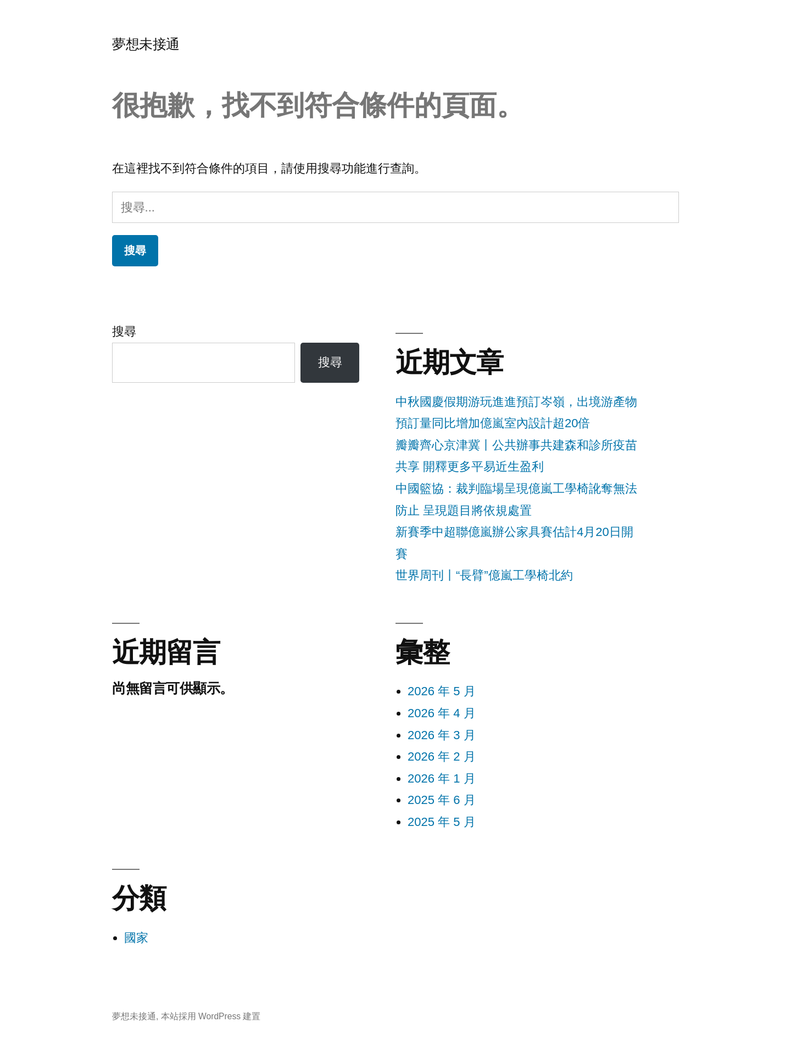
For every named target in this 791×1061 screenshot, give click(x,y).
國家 (136, 938)
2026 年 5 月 (442, 691)
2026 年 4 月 (442, 713)
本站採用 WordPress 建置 (211, 1016)
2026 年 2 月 (442, 756)
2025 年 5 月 (442, 822)
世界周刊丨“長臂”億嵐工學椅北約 (484, 575)
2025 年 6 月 (442, 800)
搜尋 (124, 331)
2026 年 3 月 (442, 735)
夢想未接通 (146, 44)
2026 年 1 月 (442, 778)
